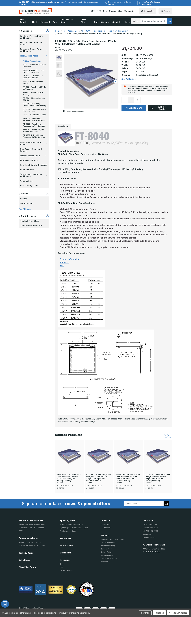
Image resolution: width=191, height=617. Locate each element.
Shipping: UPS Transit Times (112, 539)
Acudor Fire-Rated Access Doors (32, 525)
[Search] (135, 21)
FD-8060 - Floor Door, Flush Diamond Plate (34, 110)
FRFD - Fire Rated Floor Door (34, 115)
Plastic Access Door (68, 531)
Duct (55, 22)
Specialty (116, 22)
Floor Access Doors (66, 21)
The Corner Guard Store (31, 225)
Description (63, 126)
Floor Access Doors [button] (33, 56)
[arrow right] (115, 81)
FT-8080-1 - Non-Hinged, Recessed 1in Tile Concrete (34, 136)
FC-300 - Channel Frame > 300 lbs (34, 99)
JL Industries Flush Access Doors (32, 545)
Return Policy (106, 552)
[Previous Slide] (166, 436)
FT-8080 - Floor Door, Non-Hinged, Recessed (34, 130)
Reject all (159, 612)
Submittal (64, 262)
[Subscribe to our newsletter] (166, 503)
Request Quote (149, 537)
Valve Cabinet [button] (33, 181)
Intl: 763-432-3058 (150, 531)
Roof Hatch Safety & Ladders (33, 165)
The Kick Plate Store (29, 221)
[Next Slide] (170, 436)
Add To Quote (158, 107)
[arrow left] (67, 81)
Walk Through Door (29, 185)
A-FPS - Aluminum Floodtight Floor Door (34, 66)
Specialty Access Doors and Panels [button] (33, 175)
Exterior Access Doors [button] (33, 156)
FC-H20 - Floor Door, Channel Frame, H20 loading (34, 105)
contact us (40, 2)
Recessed (45, 22)
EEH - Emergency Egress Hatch (33, 82)
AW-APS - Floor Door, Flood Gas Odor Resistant (34, 71)
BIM (62, 265)
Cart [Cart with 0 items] (165, 11)
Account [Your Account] (147, 11)
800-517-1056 (28, 2)
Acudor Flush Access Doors (30, 542)
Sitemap (104, 562)
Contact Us (129, 11)
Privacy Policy (106, 549)
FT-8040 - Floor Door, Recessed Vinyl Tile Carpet (34, 119)
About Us (105, 525)
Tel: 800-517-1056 (150, 525)
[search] (169, 21)
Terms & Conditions (109, 558)
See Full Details (128, 79)
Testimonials (106, 528)
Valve (127, 22)
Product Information (69, 259)
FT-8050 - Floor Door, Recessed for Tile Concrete (34, 125)
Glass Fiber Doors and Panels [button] (33, 143)
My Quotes (111, 11)
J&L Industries (27, 203)
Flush (34, 22)
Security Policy (107, 555)
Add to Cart (134, 108)
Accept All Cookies (178, 612)
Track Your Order (108, 543)
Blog (120, 11)
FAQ (61, 567)
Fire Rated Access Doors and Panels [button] (33, 37)
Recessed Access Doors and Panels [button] (33, 50)
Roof (96, 22)
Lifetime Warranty (108, 546)
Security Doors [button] (33, 169)
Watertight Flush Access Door (71, 525)
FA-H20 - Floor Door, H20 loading (33, 93)
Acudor (23, 199)
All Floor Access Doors (32, 61)
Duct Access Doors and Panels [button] (33, 150)
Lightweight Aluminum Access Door (74, 528)
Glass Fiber (83, 21)
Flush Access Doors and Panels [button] (33, 43)
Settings (145, 612)
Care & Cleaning (66, 570)
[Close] (171, 3)
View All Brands (25, 209)
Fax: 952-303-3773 (150, 528)
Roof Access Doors (29, 160)
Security (105, 22)
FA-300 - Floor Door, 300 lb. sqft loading (34, 88)
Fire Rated (23, 21)
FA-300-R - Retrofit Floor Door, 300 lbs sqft (33, 77)
